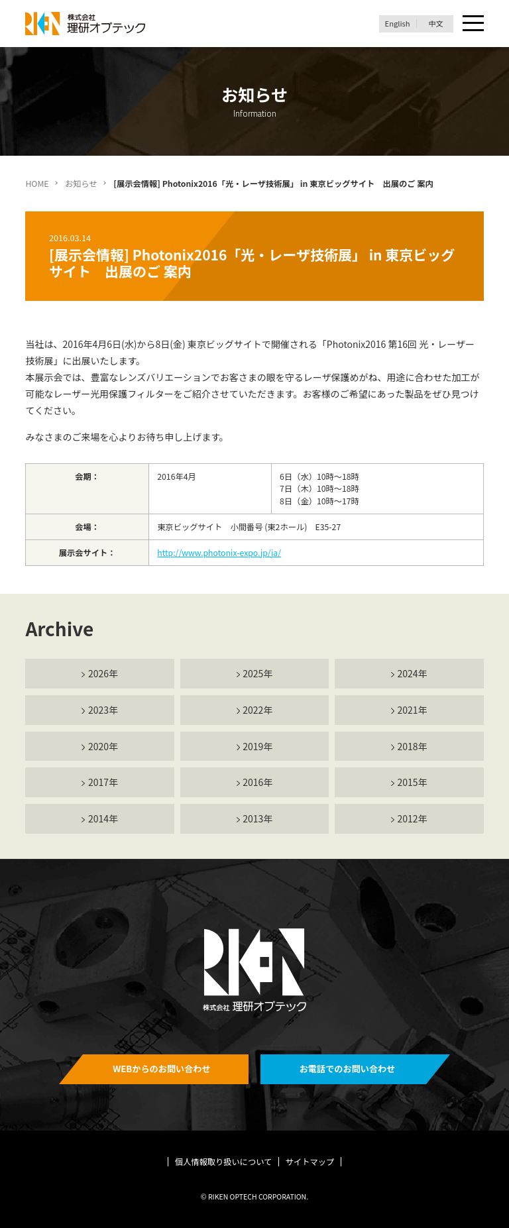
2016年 (257, 782)
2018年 (412, 746)
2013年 (257, 818)
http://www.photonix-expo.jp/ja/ (219, 553)
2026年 (103, 673)
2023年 (103, 709)
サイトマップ (310, 1162)
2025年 (257, 673)
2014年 (103, 818)
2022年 (257, 709)
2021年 (412, 709)
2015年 (412, 782)
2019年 (257, 746)
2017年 (103, 782)
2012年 (412, 818)
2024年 (412, 673)
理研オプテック (86, 23)
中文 (435, 23)
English (397, 23)
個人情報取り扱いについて (223, 1162)
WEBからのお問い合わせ (162, 1068)
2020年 (103, 746)
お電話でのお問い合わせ (348, 1068)
